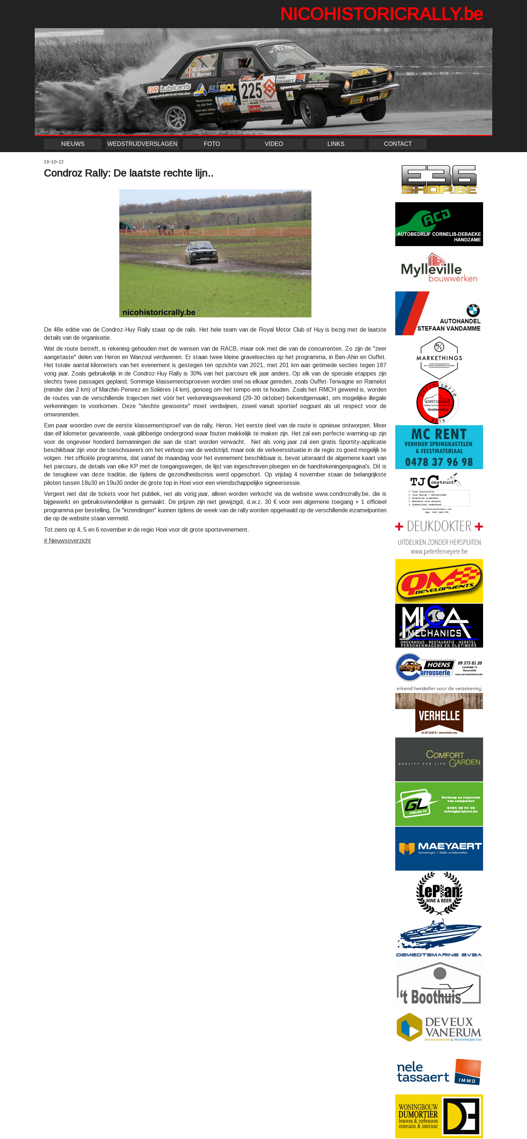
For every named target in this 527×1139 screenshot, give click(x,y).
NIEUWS (73, 144)
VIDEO (274, 144)
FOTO (212, 144)
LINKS (336, 144)
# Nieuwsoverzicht (67, 541)
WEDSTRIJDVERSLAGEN (142, 144)
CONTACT (398, 144)
